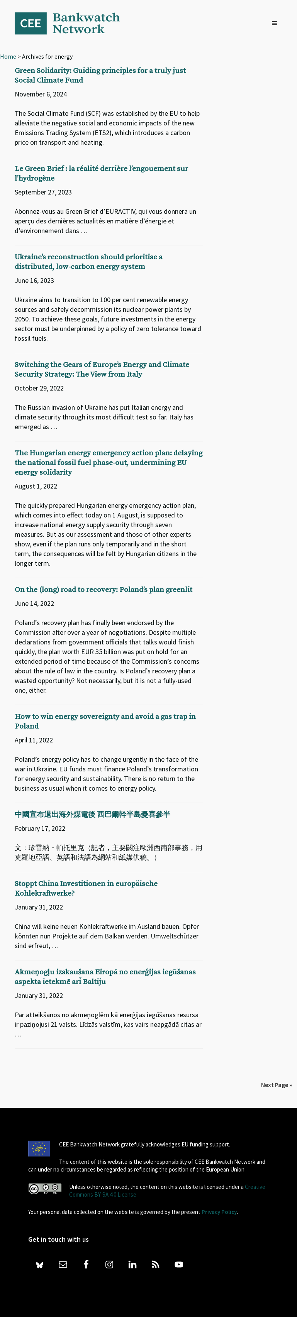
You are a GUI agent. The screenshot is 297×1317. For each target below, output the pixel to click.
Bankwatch (73, 23)
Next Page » (276, 1085)
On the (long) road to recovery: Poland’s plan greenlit (103, 589)
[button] (276, 23)
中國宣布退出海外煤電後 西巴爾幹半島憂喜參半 (92, 814)
